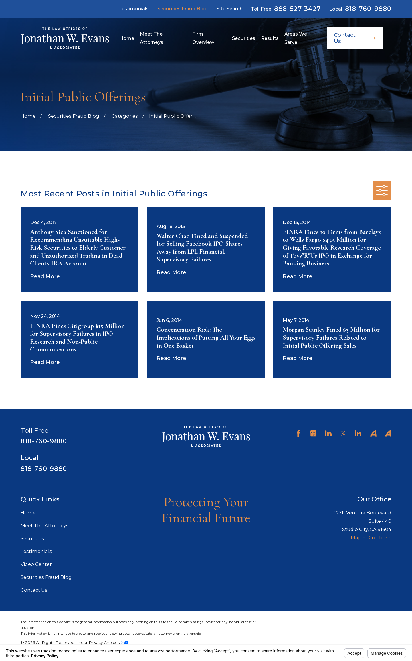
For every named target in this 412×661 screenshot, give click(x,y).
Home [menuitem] (126, 38)
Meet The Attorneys (45, 525)
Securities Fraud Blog (182, 8)
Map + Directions (371, 537)
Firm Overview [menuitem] (203, 38)
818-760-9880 (368, 9)
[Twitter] (343, 433)
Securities (32, 538)
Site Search (230, 8)
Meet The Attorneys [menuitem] (151, 38)
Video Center (36, 564)
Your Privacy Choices (103, 642)
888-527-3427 (297, 9)
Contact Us (355, 38)
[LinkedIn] (328, 433)
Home (28, 513)
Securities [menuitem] (243, 38)
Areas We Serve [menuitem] (295, 38)
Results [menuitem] (270, 38)
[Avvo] (373, 433)
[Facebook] (298, 433)
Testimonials (133, 8)
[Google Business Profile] (313, 433)
